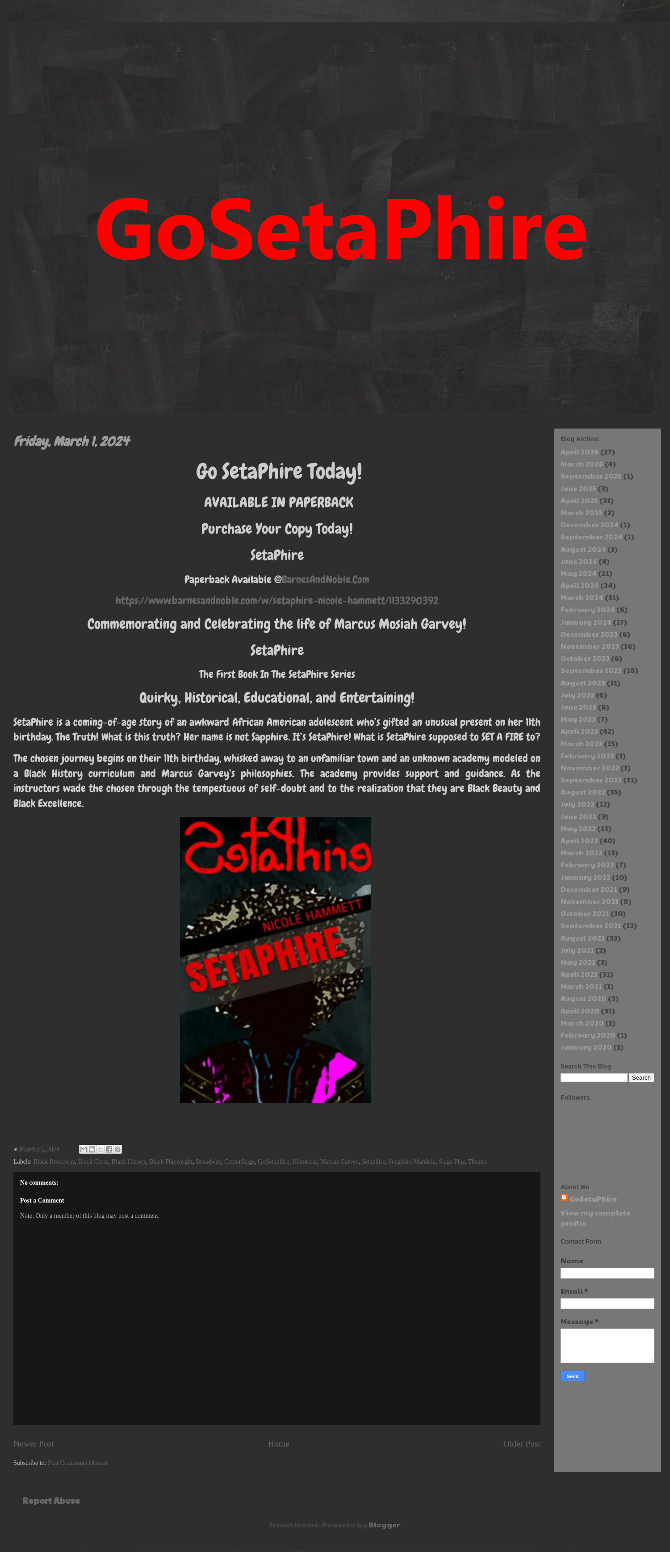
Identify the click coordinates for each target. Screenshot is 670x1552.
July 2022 (578, 804)
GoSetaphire (273, 1161)
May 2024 (579, 573)
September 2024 (592, 536)
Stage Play (452, 1161)
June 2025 (578, 488)
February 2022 (587, 864)
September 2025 (591, 476)
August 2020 (584, 998)
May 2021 (578, 962)
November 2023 (590, 646)
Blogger (383, 1524)
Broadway (208, 1161)
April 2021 (579, 974)
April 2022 (579, 840)
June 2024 (579, 561)
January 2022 (586, 877)
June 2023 (578, 707)
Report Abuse (51, 1500)
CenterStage (239, 1161)
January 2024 (586, 622)
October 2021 (585, 913)
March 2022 (582, 852)
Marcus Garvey (339, 1161)
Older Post (521, 1443)
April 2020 (580, 1010)
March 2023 (582, 743)
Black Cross (93, 1161)
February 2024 (588, 609)
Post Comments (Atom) (77, 1462)
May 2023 (578, 719)
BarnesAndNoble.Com (325, 579)
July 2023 (578, 695)
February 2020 (588, 1035)
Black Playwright (171, 1161)
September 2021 (591, 925)
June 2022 (578, 816)
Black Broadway (54, 1161)
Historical (304, 1161)
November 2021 (590, 901)
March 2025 (582, 512)
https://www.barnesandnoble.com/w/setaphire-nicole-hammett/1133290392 (277, 600)
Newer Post (33, 1443)
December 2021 (589, 889)
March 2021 (581, 986)
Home (278, 1443)
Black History (129, 1161)
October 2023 (585, 658)
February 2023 (587, 755)
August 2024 (583, 549)
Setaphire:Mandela (412, 1161)
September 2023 (591, 670)
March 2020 (582, 1023)
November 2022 (590, 767)
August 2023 (583, 682)
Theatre (477, 1161)
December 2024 (590, 524)
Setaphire (373, 1161)
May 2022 (578, 828)
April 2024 (580, 585)
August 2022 (583, 792)
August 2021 (583, 938)
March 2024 (582, 597)
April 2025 (579, 500)
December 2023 (589, 634)
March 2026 (582, 463)
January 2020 (586, 1047)
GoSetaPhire (593, 1199)
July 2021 (577, 950)
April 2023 (579, 731)
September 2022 (591, 779)
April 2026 (580, 451)
